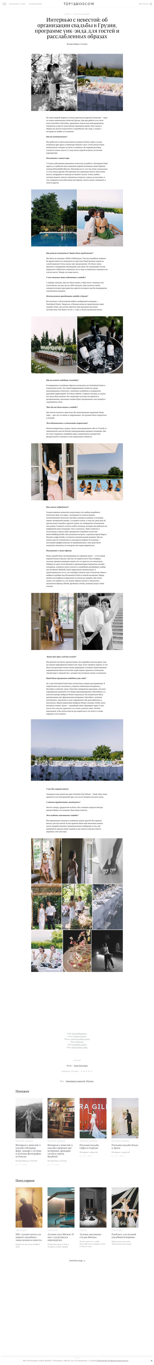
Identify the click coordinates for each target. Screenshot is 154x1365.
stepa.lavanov (80, 1036)
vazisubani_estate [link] (81, 1047)
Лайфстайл (53, 1230)
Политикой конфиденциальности (112, 1361)
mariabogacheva (80, 1033)
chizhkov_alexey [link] (80, 1044)
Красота (83, 1230)
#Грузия (89, 1081)
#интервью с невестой (75, 1081)
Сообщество (17, 4)
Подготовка (21, 1230)
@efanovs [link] (79, 1042)
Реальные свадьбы (24, 1141)
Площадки (35, 4)
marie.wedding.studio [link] (81, 1039)
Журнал (144, 4)
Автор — (77, 1066)
